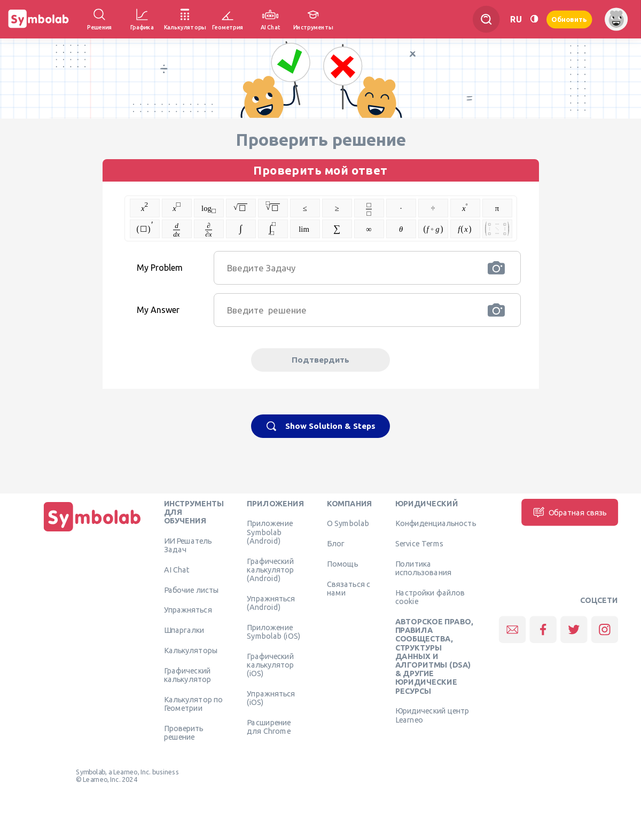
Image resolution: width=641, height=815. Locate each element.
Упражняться (188, 610)
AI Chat (177, 569)
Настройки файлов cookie (430, 596)
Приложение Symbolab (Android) (270, 532)
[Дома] (92, 531)
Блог (335, 543)
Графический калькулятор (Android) (270, 570)
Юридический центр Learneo (432, 715)
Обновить (569, 19)
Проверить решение (184, 732)
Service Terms (419, 543)
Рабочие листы (192, 589)
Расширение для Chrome (269, 726)
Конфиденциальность (435, 523)
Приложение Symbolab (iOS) (273, 631)
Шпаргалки (184, 629)
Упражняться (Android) (271, 602)
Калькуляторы (191, 650)
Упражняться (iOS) (271, 697)
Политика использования (423, 567)
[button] (496, 268)
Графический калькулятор (187, 674)
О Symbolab (348, 523)
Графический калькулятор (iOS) (270, 665)
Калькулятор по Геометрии (193, 703)
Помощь (342, 563)
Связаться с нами (349, 588)
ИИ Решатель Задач (188, 544)
